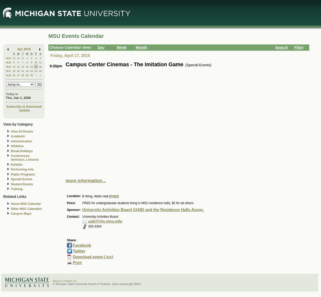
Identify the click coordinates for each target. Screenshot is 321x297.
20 (18, 71)
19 (14, 71)
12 (14, 66)
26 (14, 75)
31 (22, 58)
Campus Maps (21, 213)
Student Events (22, 184)
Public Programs (23, 174)
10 (36, 62)
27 (18, 75)
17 (36, 66)
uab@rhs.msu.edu (105, 221)
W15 (8, 62)
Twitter (79, 251)
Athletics (17, 146)
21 (22, 71)
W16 (8, 66)
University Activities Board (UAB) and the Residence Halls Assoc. (143, 210)
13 (18, 66)
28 (22, 75)
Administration (21, 141)
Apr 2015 (24, 49)
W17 (8, 71)
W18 (8, 75)
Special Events (21, 179)
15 (27, 66)
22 (27, 71)
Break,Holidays (22, 151)
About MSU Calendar (26, 204)
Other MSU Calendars (26, 209)
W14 (8, 58)
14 (22, 66)
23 (31, 71)
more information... (86, 180)
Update (24, 110)
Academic (18, 136)
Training (17, 189)
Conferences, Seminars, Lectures (25, 157)
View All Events (22, 131)
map (114, 196)
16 (31, 66)
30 (18, 58)
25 (40, 71)
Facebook (82, 245)
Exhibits (17, 164)
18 (40, 66)
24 (36, 71)
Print (77, 263)
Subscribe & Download (24, 106)
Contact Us (69, 280)
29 (14, 58)
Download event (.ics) (93, 257)
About (56, 280)
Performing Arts (22, 169)
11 (40, 62)
